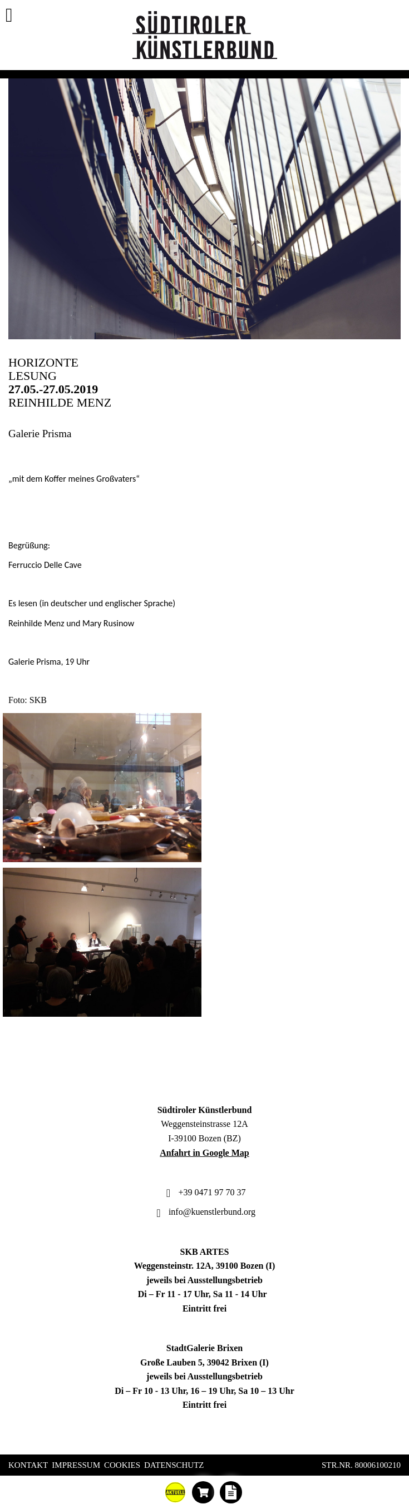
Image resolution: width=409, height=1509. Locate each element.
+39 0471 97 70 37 (204, 1192)
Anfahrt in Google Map (204, 1152)
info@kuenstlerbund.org (204, 1211)
